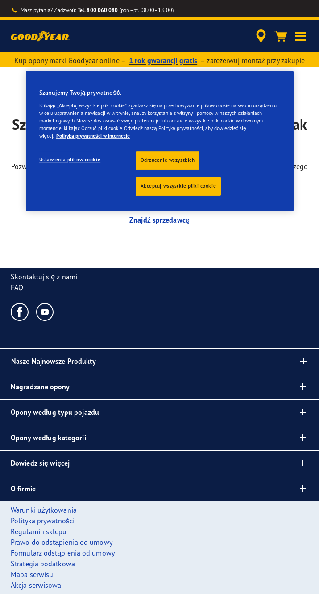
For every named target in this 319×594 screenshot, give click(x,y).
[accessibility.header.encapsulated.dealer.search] (261, 36)
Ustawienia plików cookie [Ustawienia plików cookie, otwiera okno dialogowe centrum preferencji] (70, 159)
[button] (300, 36)
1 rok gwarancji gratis (163, 60)
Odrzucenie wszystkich (168, 160)
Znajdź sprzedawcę (159, 219)
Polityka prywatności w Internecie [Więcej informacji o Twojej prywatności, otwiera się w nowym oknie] (93, 136)
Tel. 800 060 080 (98, 10)
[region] (160, 141)
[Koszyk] (281, 36)
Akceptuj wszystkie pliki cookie (178, 186)
